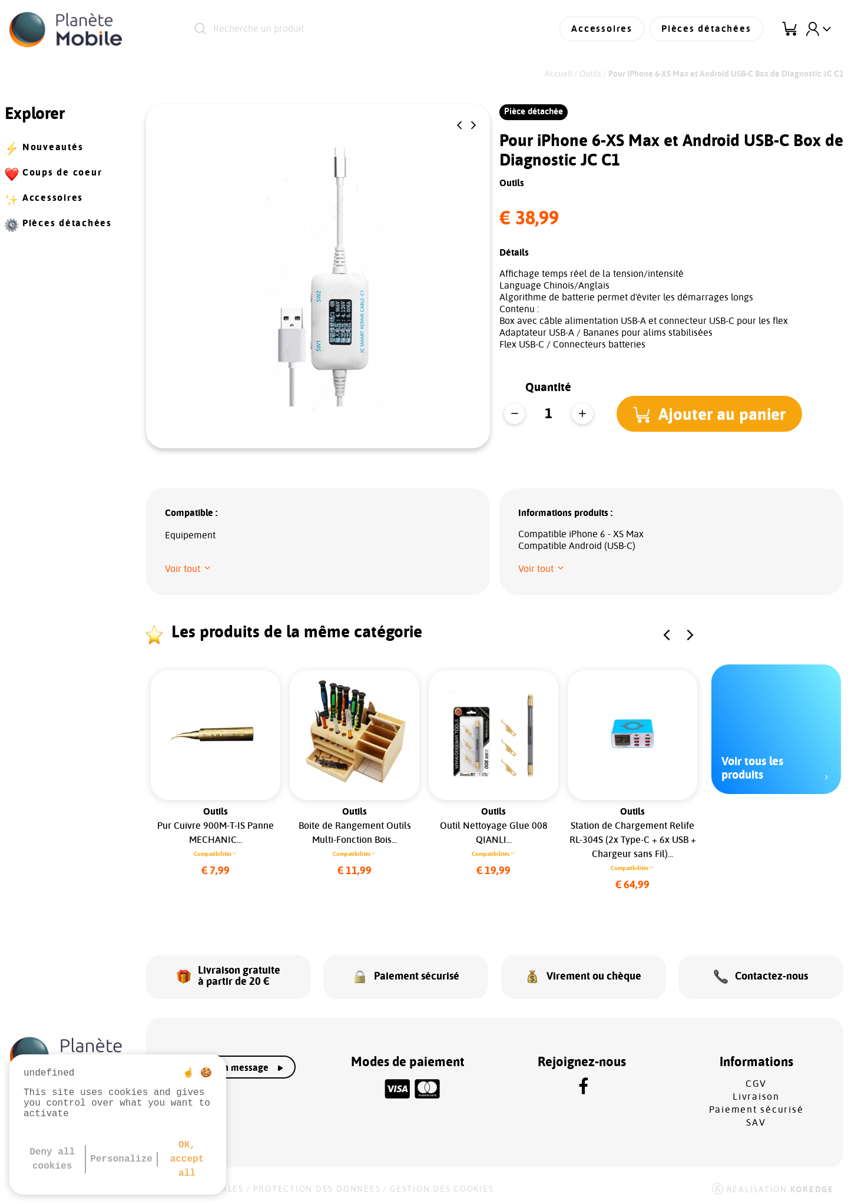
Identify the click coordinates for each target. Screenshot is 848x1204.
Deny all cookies (52, 1159)
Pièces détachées (707, 29)
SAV (756, 1121)
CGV (756, 1082)
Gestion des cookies (441, 1187)
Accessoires (604, 29)
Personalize (121, 1159)
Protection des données (317, 1187)
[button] (459, 125)
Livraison (756, 1095)
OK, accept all (187, 1159)
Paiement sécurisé (756, 1108)
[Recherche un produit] (341, 29)
